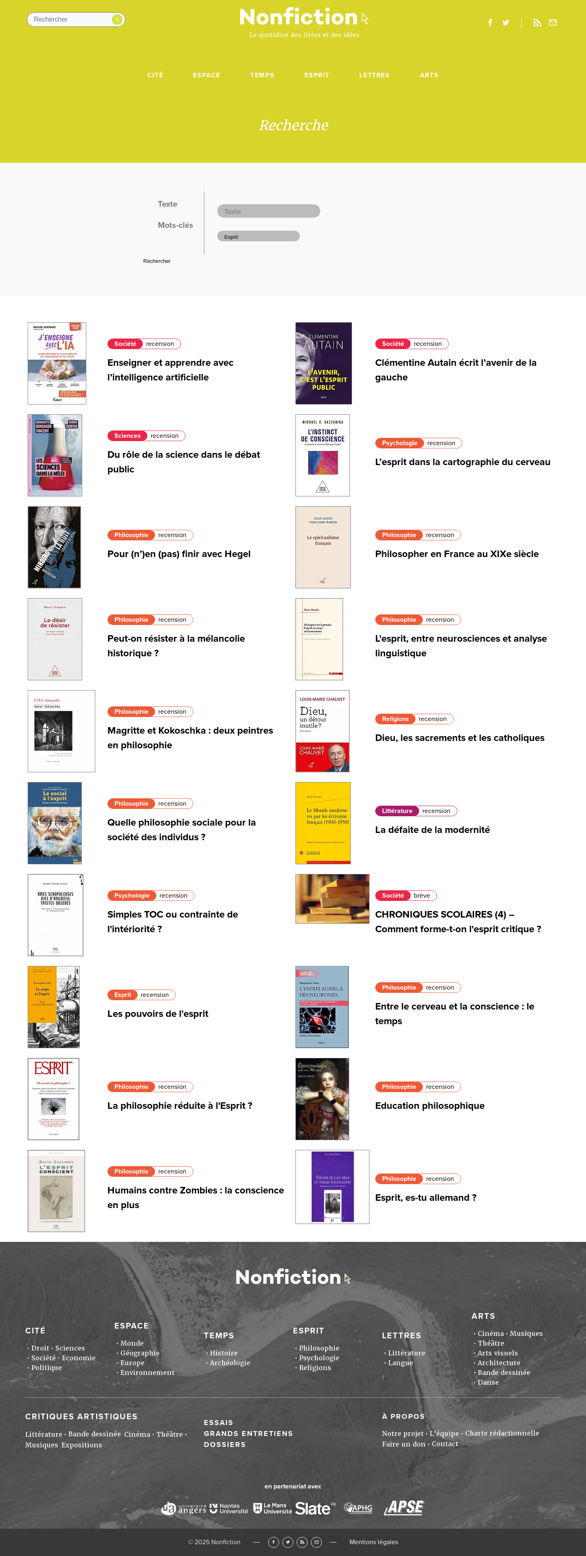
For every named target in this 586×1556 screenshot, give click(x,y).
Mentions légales (374, 1542)
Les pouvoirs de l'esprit (157, 1014)
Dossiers (225, 1444)
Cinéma (491, 1333)
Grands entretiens (248, 1433)
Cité (155, 75)
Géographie (140, 1353)
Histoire (224, 1353)
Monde (132, 1343)
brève (422, 896)
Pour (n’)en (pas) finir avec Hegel (179, 554)
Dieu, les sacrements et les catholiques (459, 738)
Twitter (287, 1542)
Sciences (127, 436)
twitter (506, 23)
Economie (79, 1358)
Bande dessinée (504, 1372)
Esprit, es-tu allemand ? (426, 1198)
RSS (302, 1542)
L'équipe (444, 1433)
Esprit (317, 75)
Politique (46, 1368)
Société (125, 344)
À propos (403, 1416)
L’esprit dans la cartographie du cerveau (463, 462)
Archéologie (230, 1363)
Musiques (526, 1333)
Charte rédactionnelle (502, 1433)
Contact (445, 1444)
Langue (400, 1363)
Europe (132, 1363)
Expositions (81, 1445)
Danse (488, 1382)
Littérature (397, 811)
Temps (262, 75)
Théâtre (491, 1343)
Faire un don (404, 1444)
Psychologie (400, 443)
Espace (207, 75)
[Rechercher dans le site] (76, 19)
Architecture (499, 1363)
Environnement (147, 1372)
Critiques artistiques (81, 1417)
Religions (395, 719)
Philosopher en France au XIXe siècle (457, 554)
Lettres (374, 75)
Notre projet (403, 1433)
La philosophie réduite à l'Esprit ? (179, 1106)
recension (160, 344)
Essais (219, 1422)
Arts (429, 75)
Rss (537, 23)
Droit (40, 1348)
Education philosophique (430, 1106)
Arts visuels (498, 1353)
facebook (490, 23)
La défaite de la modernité (432, 830)
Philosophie (131, 535)
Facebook (273, 1542)
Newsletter (553, 23)
